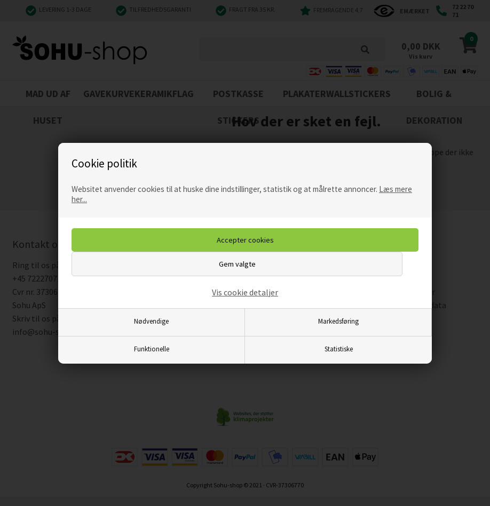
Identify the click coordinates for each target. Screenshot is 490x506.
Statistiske (339, 348)
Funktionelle (151, 348)
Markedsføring (338, 321)
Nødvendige (151, 321)
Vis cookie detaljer (245, 292)
